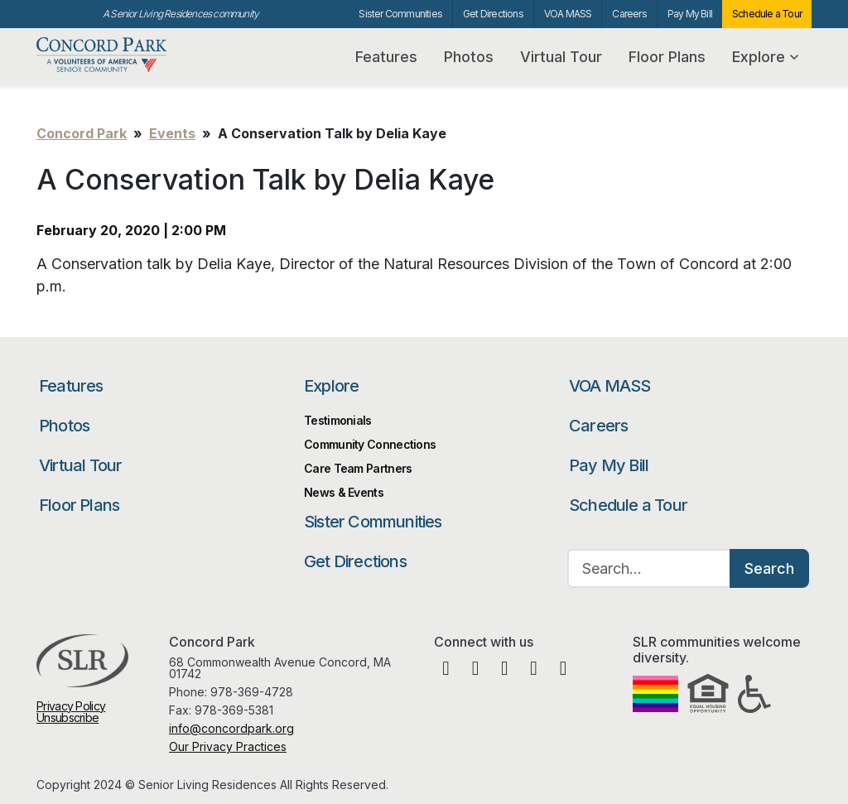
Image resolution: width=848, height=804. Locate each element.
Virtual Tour (561, 56)
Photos (469, 56)
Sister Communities (400, 13)
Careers (629, 13)
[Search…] (649, 568)
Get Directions (493, 13)
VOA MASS (568, 13)
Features (386, 56)
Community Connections (370, 444)
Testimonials (338, 420)
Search (769, 568)
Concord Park (116, 55)
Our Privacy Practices (228, 746)
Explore (765, 56)
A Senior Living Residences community (180, 13)
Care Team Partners (358, 468)
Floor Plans (667, 56)
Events (172, 133)
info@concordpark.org (231, 728)
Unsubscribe (67, 717)
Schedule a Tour (767, 13)
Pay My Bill (689, 13)
